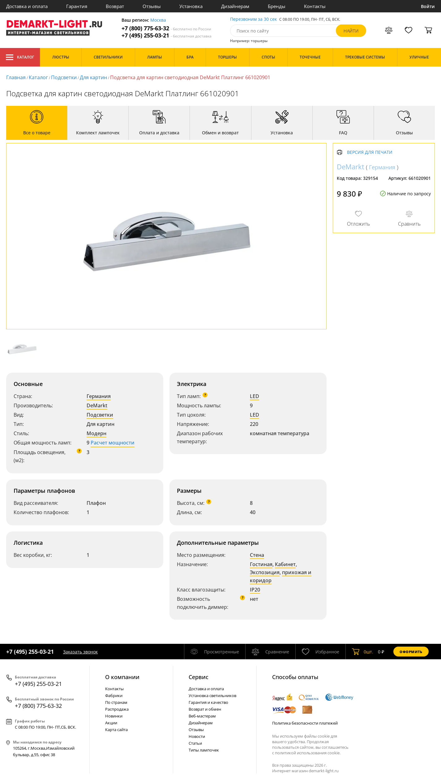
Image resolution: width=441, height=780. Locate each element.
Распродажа (117, 709)
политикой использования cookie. (307, 753)
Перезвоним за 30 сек (253, 19)
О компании (122, 677)
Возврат (115, 6)
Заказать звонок (80, 652)
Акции (111, 723)
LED (254, 396)
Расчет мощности (113, 442)
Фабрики (113, 695)
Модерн (96, 433)
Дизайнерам (235, 6)
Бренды (276, 6)
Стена (257, 555)
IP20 (255, 589)
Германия (99, 396)
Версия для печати (369, 152)
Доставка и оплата (27, 6)
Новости (197, 736)
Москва (158, 20)
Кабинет (285, 564)
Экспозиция (265, 572)
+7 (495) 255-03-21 (167, 35)
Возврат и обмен (205, 709)
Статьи (195, 743)
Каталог (20, 57)
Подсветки (100, 414)
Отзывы (152, 6)
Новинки (113, 716)
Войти (428, 6)
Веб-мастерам (202, 716)
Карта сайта (116, 729)
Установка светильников (212, 695)
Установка (191, 6)
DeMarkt (97, 405)
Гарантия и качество (208, 702)
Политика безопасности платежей (305, 723)
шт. (362, 651)
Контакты (315, 6)
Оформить (411, 651)
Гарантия (76, 6)
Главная (16, 77)
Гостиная (261, 564)
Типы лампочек (204, 750)
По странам (116, 702)
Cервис (198, 677)
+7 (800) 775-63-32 (166, 28)
